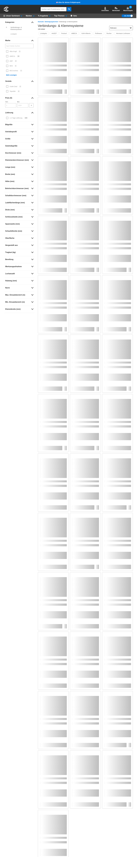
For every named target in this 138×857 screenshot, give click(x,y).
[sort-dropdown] (121, 28)
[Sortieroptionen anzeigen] (131, 28)
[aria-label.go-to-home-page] (6, 11)
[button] (105, 9)
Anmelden (105, 9)
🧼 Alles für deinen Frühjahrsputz (68, 2)
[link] (19, 22)
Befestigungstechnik (51, 21)
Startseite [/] (41, 21)
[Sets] (74, 16)
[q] (54, 9)
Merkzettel (116, 9)
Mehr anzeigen (11, 75)
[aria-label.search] (69, 9)
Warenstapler (128, 9)
